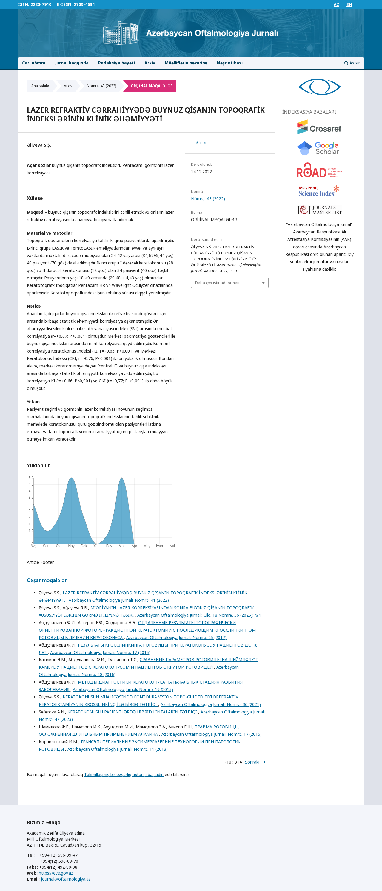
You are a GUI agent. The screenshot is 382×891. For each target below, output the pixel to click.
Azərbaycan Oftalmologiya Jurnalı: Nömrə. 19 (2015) (123, 689)
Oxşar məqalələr (47, 580)
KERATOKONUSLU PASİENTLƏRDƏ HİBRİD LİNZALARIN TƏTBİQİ (132, 712)
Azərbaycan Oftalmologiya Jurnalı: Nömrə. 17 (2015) (100, 652)
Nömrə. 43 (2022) (101, 85)
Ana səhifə (40, 85)
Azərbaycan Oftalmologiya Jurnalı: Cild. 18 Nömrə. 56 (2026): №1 (199, 615)
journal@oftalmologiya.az (66, 879)
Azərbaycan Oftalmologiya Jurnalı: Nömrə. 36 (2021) (211, 704)
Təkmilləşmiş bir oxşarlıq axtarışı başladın (124, 774)
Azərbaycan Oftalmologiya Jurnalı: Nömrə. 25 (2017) (176, 637)
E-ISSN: (65, 4)
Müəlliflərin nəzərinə (186, 63)
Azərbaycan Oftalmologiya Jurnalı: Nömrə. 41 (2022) (119, 600)
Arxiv (149, 63)
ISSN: (23, 4)
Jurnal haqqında (72, 63)
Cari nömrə (33, 63)
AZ (336, 4)
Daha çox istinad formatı (217, 282)
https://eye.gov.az (56, 873)
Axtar (352, 63)
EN (349, 4)
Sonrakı (252, 762)
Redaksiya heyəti (116, 63)
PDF (203, 143)
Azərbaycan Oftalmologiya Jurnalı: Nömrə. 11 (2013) (117, 749)
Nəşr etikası (230, 63)
